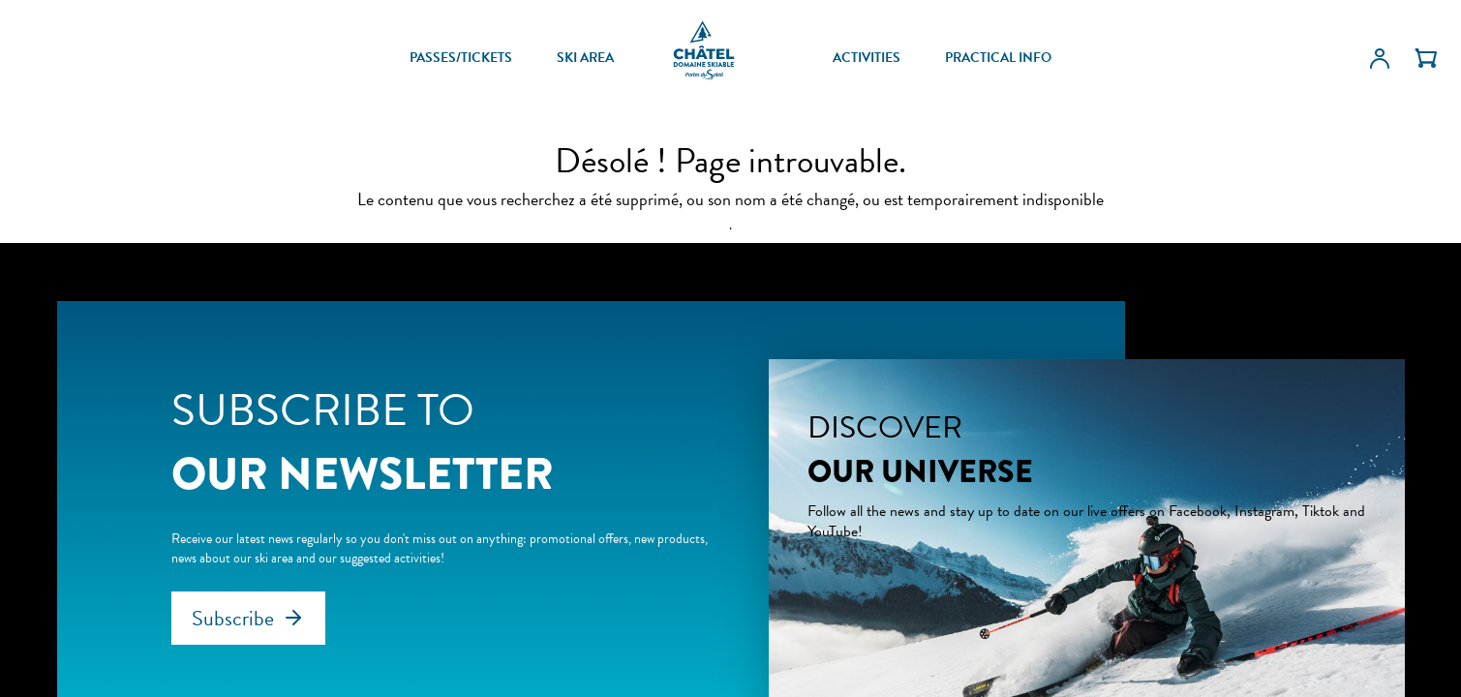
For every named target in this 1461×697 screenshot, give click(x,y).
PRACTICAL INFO (998, 58)
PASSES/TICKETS (461, 58)
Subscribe (233, 618)
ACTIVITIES (866, 58)
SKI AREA (585, 58)
